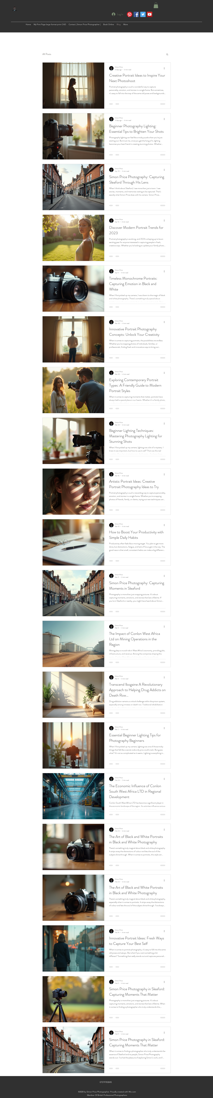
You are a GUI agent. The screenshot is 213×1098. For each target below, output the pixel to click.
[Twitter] (143, 14)
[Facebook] (136, 14)
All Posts (46, 54)
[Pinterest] (129, 14)
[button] (156, 5)
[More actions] (165, 68)
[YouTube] (149, 14)
